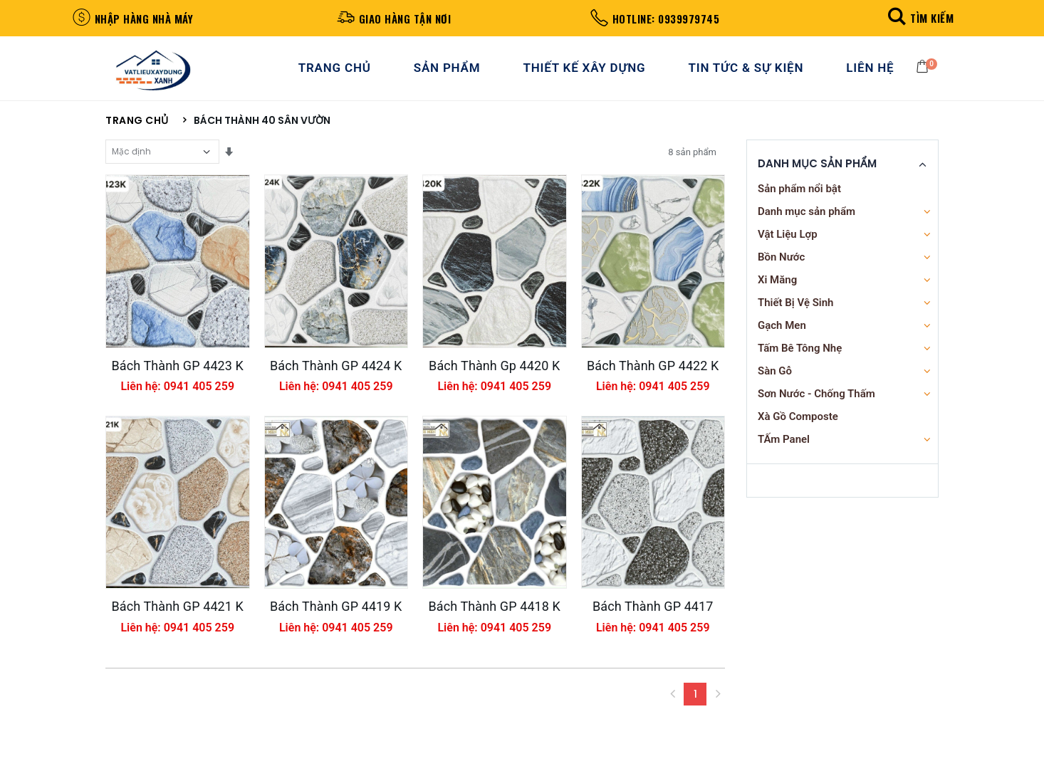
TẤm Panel (784, 444)
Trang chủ (137, 126)
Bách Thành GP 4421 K (177, 628)
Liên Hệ (871, 70)
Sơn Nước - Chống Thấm (816, 398)
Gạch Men (782, 330)
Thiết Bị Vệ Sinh (796, 307)
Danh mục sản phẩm (806, 216)
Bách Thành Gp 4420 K (494, 376)
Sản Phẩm (448, 70)
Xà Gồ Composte (798, 421)
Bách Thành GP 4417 (653, 628)
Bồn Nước (781, 262)
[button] (919, 17)
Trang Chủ (336, 70)
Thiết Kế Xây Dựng (585, 70)
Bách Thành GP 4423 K (177, 376)
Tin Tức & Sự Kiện (747, 70)
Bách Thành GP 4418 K (494, 628)
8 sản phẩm (692, 157)
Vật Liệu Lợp (788, 239)
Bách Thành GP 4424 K (336, 376)
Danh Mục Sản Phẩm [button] (817, 169)
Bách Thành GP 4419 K (336, 628)
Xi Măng (777, 284)
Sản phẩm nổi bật (799, 193)
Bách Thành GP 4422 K (653, 376)
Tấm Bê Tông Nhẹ (800, 353)
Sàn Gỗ (775, 375)
